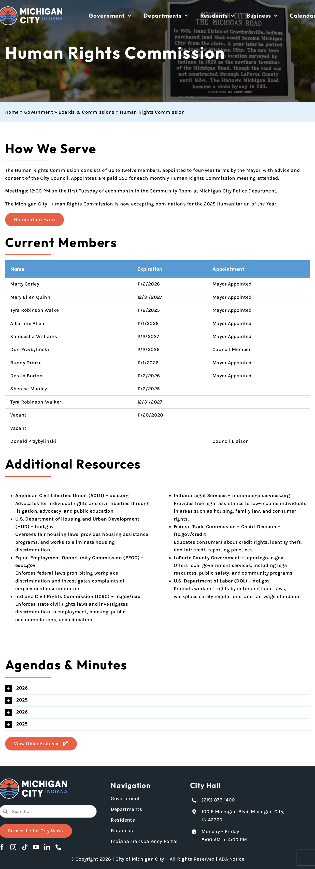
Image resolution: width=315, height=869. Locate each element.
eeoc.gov (25, 565)
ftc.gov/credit (190, 534)
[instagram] (13, 847)
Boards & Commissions (86, 112)
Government (38, 112)
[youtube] (36, 847)
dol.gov (261, 581)
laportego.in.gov (264, 558)
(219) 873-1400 (218, 800)
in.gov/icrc (127, 596)
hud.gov (44, 526)
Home (12, 112)
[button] (157, 688)
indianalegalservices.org (261, 495)
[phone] (58, 847)
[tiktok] (25, 847)
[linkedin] (47, 847)
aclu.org (119, 495)
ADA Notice (231, 859)
